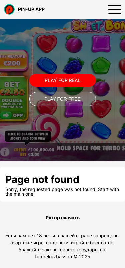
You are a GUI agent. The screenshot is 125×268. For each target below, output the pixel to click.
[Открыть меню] (114, 9)
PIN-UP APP (24, 9)
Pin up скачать (63, 217)
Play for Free (62, 99)
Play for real (63, 80)
